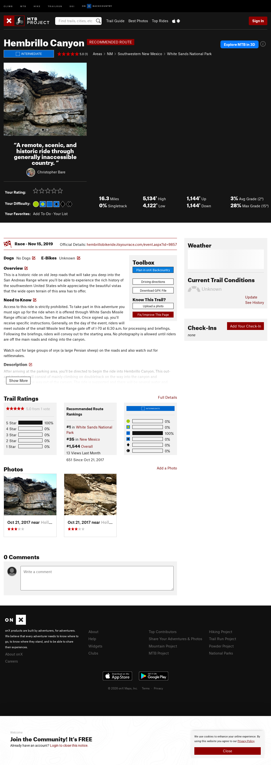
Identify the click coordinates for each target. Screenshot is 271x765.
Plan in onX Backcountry (153, 270)
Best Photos (138, 21)
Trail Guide (115, 21)
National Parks (221, 653)
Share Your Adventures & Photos (175, 638)
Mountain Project (163, 646)
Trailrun (55, 6)
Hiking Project (220, 631)
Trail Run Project (222, 638)
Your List (60, 213)
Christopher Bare (51, 172)
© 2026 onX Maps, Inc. (123, 688)
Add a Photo (167, 468)
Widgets (95, 646)
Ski (72, 6)
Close (227, 751)
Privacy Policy (246, 741)
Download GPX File (153, 290)
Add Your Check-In (245, 326)
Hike (37, 6)
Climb (8, 6)
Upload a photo (153, 306)
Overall (87, 446)
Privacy (158, 688)
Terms (146, 688)
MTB (23, 6)
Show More (18, 380)
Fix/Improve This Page (153, 315)
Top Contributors (163, 631)
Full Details (167, 397)
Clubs (93, 653)
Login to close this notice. (69, 745)
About (93, 631)
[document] (227, 744)
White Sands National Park (189, 53)
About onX (14, 654)
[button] (8, 99)
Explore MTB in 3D (239, 44)
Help (92, 638)
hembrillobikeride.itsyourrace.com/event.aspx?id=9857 (132, 244)
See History (254, 302)
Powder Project (221, 646)
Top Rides (160, 21)
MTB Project (159, 653)
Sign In (258, 21)
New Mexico (90, 439)
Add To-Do (42, 213)
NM (110, 53)
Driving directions (153, 282)
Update (251, 297)
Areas (97, 53)
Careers (11, 661)
